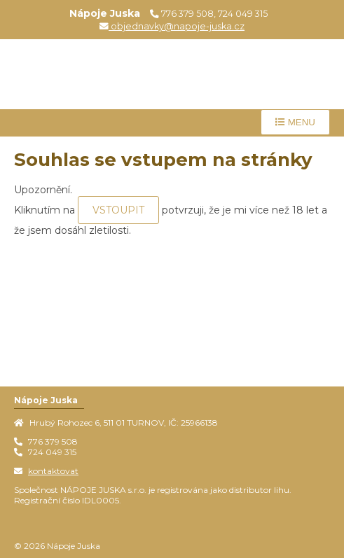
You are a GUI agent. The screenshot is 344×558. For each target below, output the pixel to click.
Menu (295, 122)
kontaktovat (53, 471)
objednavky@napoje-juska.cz (172, 26)
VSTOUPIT (118, 210)
